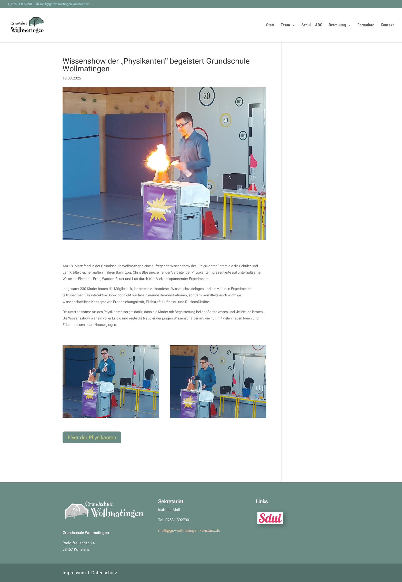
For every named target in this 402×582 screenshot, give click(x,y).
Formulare (365, 25)
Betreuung (337, 25)
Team (285, 25)
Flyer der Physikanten (92, 437)
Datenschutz (104, 572)
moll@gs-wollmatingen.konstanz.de (189, 530)
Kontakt (387, 25)
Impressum (74, 572)
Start (270, 25)
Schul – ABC (312, 25)
